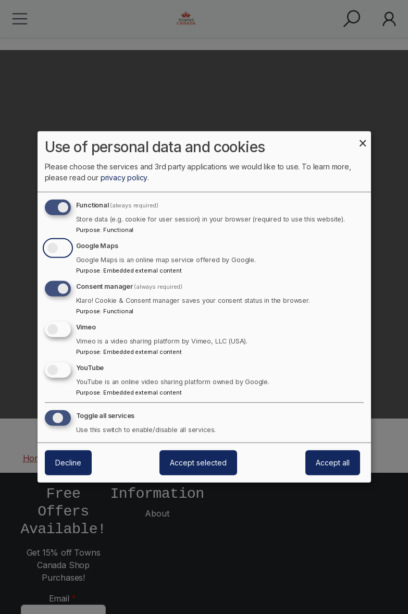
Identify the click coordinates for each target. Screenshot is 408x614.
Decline (68, 462)
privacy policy (124, 177)
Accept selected (198, 462)
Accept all (333, 462)
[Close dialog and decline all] (363, 137)
